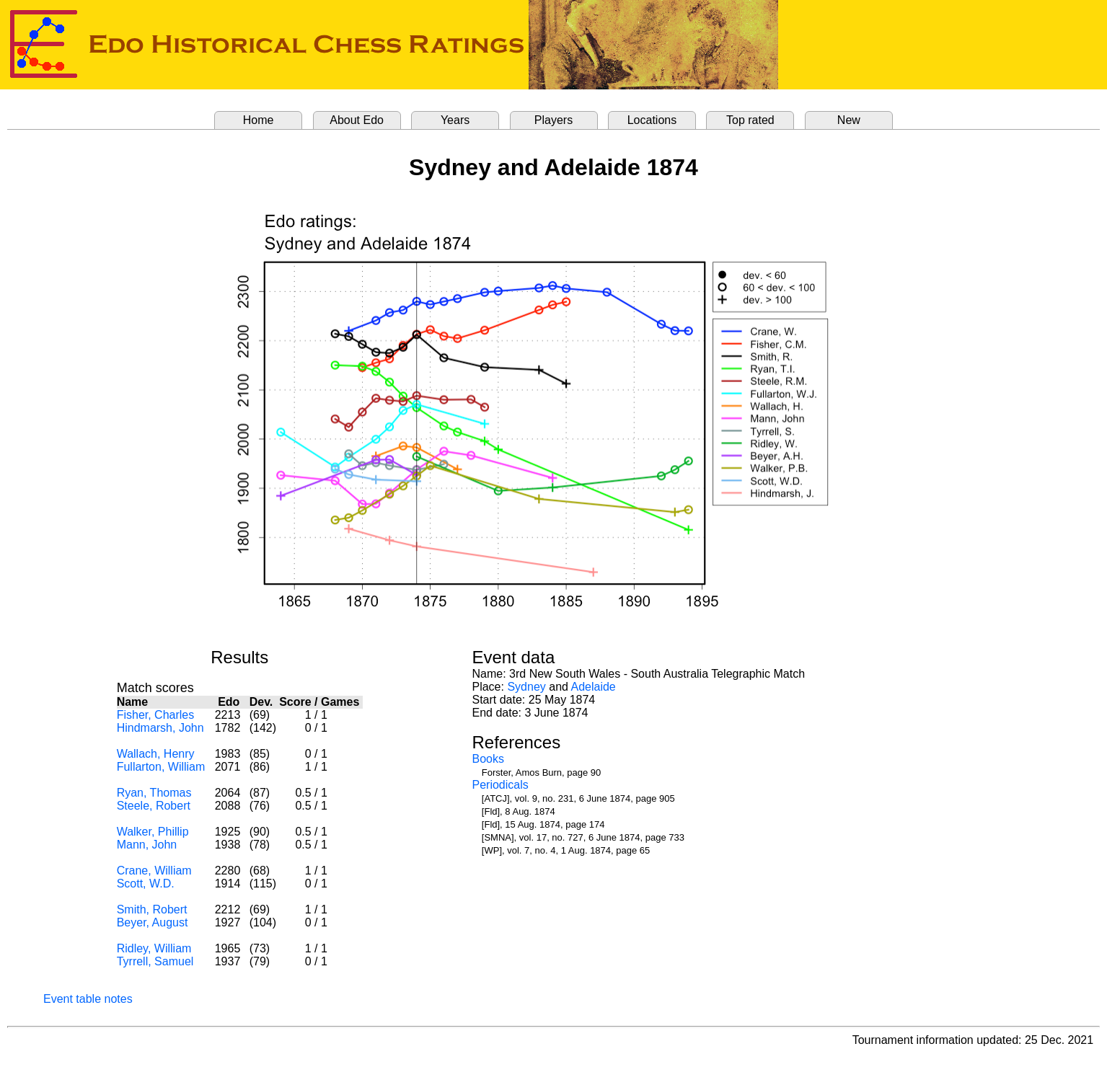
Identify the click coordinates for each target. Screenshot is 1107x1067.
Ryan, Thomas (154, 793)
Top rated (750, 120)
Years (455, 120)
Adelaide (592, 687)
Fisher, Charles (156, 715)
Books (487, 759)
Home (258, 120)
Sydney (526, 687)
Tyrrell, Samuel (155, 961)
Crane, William (154, 870)
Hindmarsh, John (160, 728)
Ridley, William (154, 948)
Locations (652, 120)
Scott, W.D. (146, 883)
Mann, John (147, 844)
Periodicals (500, 785)
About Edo (357, 120)
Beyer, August (152, 922)
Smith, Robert (152, 909)
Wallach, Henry (156, 754)
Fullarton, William (161, 767)
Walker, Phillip (153, 831)
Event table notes (88, 999)
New (848, 120)
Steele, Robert (153, 806)
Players (553, 120)
